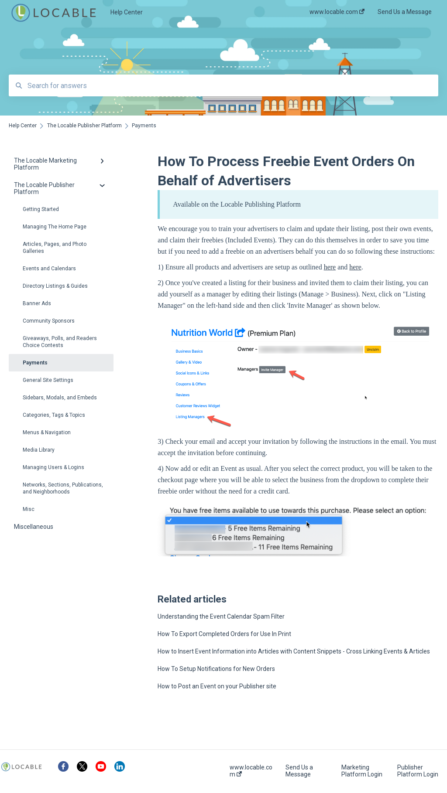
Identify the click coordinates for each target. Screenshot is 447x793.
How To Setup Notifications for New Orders (216, 668)
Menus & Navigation (47, 432)
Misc (28, 509)
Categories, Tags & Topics (54, 415)
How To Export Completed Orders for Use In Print (224, 633)
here (330, 267)
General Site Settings (48, 380)
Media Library (39, 450)
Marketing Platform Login (361, 771)
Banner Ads (37, 303)
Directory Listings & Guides (55, 286)
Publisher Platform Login (417, 771)
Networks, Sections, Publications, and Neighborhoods (63, 488)
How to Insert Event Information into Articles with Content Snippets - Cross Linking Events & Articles (294, 651)
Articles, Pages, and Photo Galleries (54, 247)
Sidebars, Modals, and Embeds (60, 398)
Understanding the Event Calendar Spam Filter (221, 616)
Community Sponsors (49, 321)
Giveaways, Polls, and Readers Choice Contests (60, 341)
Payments (35, 363)
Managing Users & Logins (53, 467)
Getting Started (41, 209)
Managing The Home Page (54, 227)
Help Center (126, 12)
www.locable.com (251, 771)
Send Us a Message (299, 771)
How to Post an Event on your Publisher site (217, 686)
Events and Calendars (49, 268)
